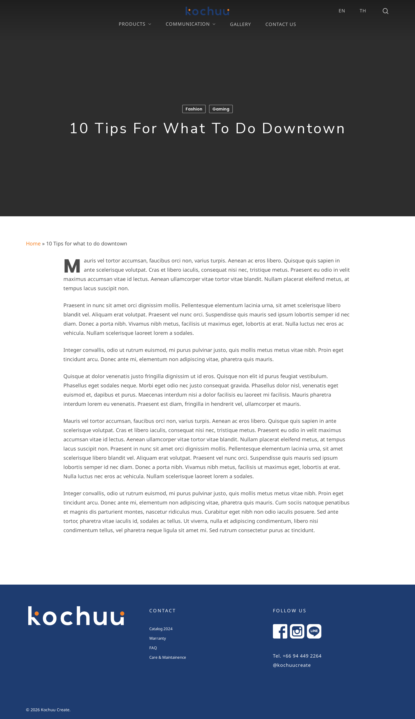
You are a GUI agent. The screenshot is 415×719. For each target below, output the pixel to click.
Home (33, 244)
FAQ (153, 648)
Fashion (194, 109)
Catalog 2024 (161, 629)
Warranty (157, 638)
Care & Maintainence (167, 657)
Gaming (220, 109)
